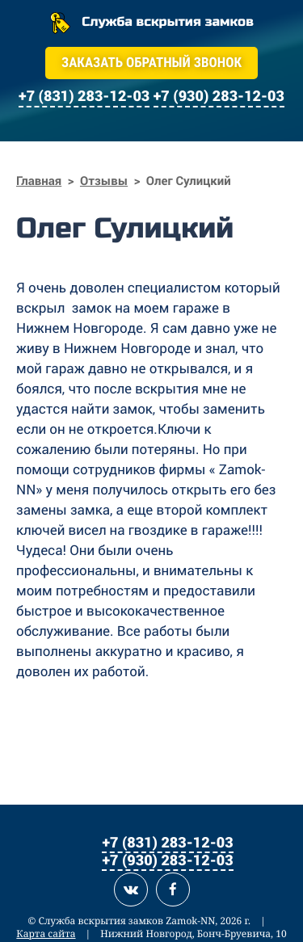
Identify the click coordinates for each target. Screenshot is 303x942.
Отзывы (104, 181)
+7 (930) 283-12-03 (167, 859)
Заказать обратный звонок (151, 63)
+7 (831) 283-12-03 (167, 842)
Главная (38, 181)
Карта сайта (45, 933)
